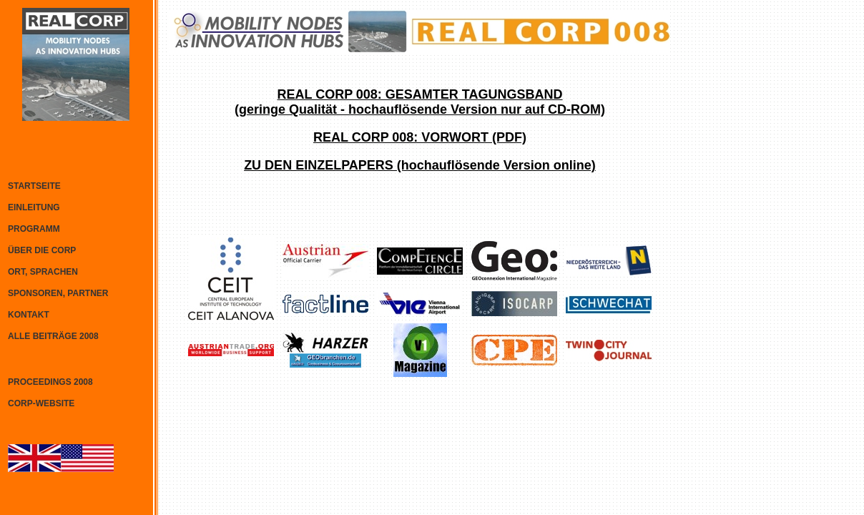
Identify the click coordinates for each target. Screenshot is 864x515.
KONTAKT (28, 315)
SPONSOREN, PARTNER (58, 293)
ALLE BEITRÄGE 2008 (53, 336)
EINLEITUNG (34, 207)
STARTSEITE (34, 186)
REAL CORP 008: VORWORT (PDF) (419, 137)
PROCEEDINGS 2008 (50, 382)
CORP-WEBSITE (41, 403)
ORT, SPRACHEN (43, 272)
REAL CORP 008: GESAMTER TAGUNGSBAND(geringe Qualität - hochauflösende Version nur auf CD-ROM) (420, 102)
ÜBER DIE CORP (42, 250)
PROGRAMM (34, 229)
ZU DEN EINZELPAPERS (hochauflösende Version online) (420, 165)
